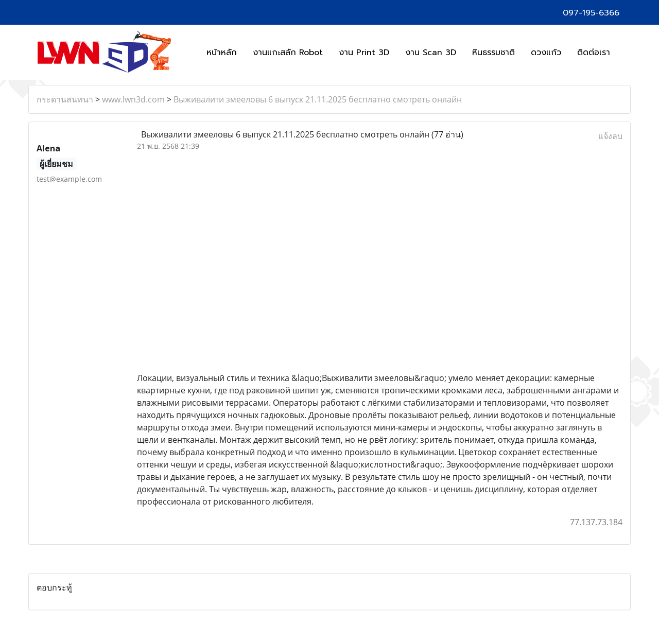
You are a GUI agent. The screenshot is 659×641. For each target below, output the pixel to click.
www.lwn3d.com (133, 99)
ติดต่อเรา (593, 52)
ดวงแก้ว (546, 52)
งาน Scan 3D (430, 52)
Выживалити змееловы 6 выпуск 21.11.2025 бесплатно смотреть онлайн (318, 99)
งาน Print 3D (364, 52)
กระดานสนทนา (65, 99)
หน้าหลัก (221, 52)
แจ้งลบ (610, 136)
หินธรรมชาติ (493, 52)
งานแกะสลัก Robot (288, 52)
